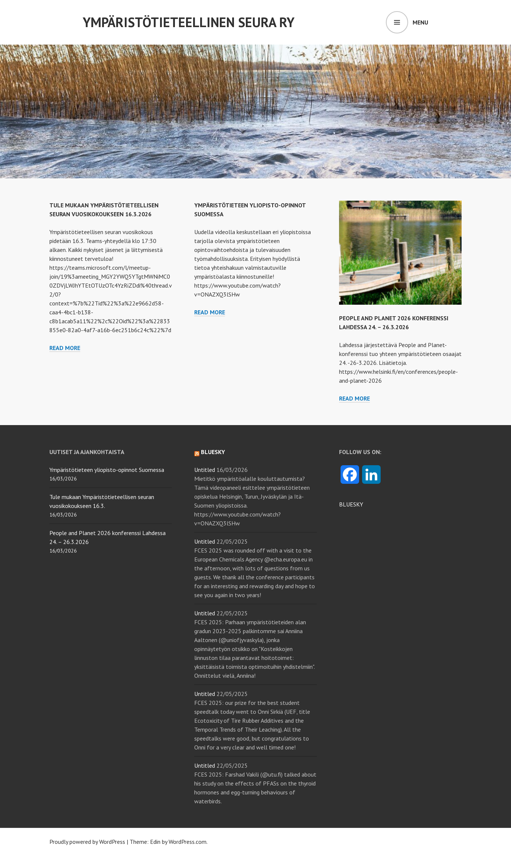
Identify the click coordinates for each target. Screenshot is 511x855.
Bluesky (213, 452)
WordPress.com (187, 841)
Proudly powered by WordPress (87, 841)
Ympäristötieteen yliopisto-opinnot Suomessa (106, 469)
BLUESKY (351, 504)
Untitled (204, 469)
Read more (64, 348)
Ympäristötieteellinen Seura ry (188, 22)
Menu (420, 22)
